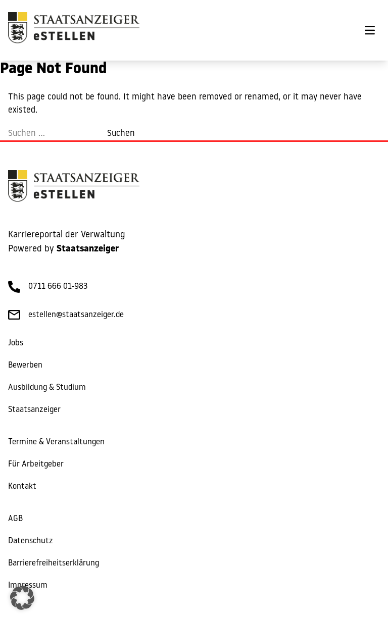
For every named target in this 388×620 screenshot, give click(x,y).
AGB (15, 519)
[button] (22, 598)
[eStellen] (73, 30)
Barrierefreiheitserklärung (53, 563)
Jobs (15, 343)
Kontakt (22, 487)
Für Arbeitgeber (36, 464)
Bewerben (25, 365)
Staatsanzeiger (34, 410)
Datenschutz (30, 541)
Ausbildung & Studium (47, 388)
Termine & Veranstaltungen (56, 442)
